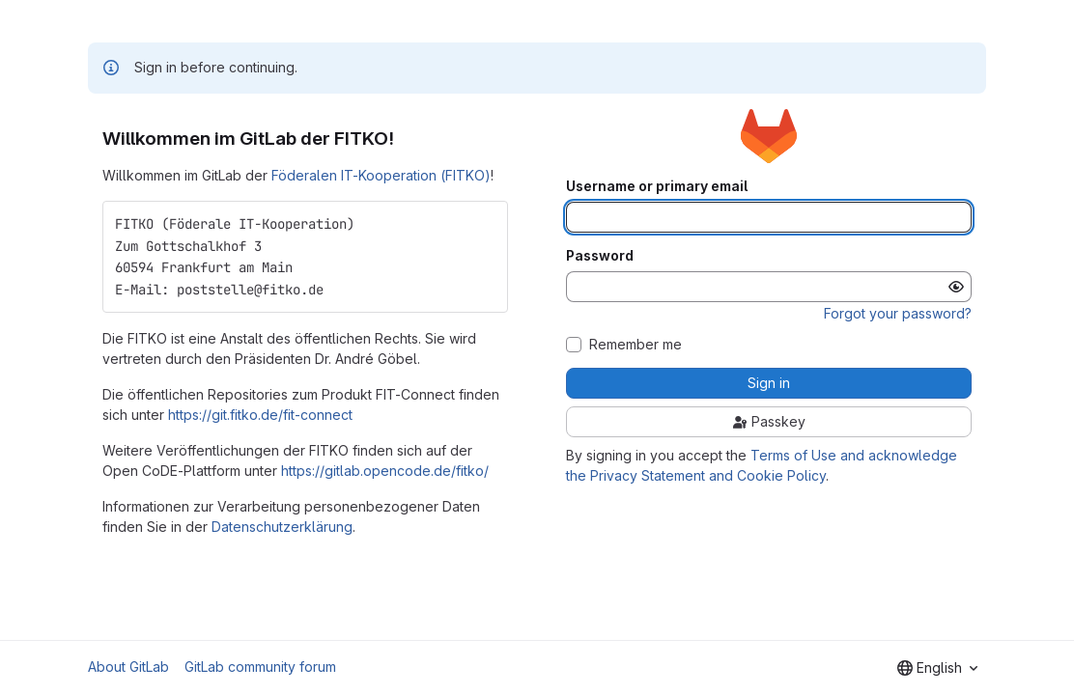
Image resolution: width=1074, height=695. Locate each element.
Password (600, 256)
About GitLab (128, 666)
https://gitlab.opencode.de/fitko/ (385, 470)
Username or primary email (657, 186)
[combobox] (937, 668)
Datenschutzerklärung (282, 526)
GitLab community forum (260, 666)
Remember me (635, 344)
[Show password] (956, 286)
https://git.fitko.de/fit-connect (260, 414)
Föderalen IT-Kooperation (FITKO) (381, 175)
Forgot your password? (898, 313)
